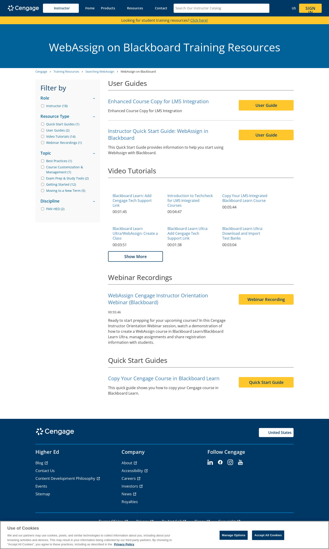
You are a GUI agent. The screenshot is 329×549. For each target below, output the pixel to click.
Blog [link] (39, 462)
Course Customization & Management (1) (64, 169)
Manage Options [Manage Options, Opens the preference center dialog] (233, 535)
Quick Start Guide (266, 382)
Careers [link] (129, 478)
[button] (110, 8)
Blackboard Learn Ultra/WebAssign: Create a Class (135, 233)
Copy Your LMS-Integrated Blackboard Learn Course (244, 198)
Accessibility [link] (133, 470)
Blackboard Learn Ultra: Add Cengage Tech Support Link (187, 233)
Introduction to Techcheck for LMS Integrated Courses (190, 200)
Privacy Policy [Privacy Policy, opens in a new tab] (124, 544)
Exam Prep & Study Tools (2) (67, 178)
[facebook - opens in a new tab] (220, 462)
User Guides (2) (57, 130)
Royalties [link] (130, 501)
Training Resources (66, 71)
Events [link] (41, 486)
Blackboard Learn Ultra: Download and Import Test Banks (242, 233)
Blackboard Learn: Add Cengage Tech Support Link (132, 200)
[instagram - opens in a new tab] (230, 462)
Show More (135, 256)
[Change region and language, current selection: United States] (290, 8)
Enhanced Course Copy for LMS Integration (158, 101)
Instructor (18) (57, 106)
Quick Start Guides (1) (62, 124)
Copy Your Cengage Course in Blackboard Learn (164, 378)
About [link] (127, 462)
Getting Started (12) (61, 184)
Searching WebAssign (99, 71)
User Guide (266, 105)
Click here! (199, 20)
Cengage (41, 71)
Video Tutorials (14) (60, 136)
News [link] (127, 493)
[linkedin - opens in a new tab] (210, 462)
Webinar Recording (266, 299)
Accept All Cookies (268, 535)
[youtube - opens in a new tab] (240, 462)
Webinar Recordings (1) (64, 142)
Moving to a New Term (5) (65, 190)
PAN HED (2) (55, 209)
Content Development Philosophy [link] (65, 478)
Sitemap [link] (42, 493)
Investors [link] (130, 486)
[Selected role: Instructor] (61, 8)
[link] (89, 8)
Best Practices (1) (59, 161)
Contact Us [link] (45, 470)
